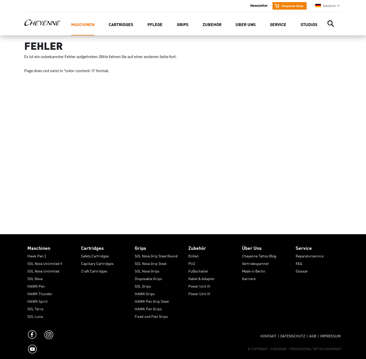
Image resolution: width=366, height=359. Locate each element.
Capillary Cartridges (97, 262)
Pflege (155, 24)
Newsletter (259, 5)
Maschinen (83, 24)
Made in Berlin (253, 270)
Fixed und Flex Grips (151, 315)
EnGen (193, 255)
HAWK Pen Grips (148, 308)
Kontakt (268, 335)
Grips (182, 24)
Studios (309, 24)
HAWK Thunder (39, 292)
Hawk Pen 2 (36, 255)
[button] (327, 5)
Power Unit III (199, 285)
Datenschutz (292, 335)
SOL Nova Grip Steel (150, 262)
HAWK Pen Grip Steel (152, 300)
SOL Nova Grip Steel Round (156, 255)
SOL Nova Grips (147, 270)
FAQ (299, 262)
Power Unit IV (199, 292)
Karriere (249, 277)
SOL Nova (34, 277)
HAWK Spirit (37, 300)
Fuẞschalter (198, 270)
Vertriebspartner (255, 262)
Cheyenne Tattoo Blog (259, 255)
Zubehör (212, 24)
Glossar (302, 270)
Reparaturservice (310, 255)
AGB (312, 335)
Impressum (330, 335)
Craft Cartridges (94, 270)
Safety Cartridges (95, 255)
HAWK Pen (36, 285)
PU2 (191, 262)
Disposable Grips (148, 277)
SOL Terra (35, 308)
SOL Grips (143, 285)
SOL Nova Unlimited (43, 270)
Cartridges (121, 24)
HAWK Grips (145, 292)
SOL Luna (35, 315)
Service (278, 24)
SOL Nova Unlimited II (44, 262)
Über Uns (245, 24)
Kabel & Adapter (201, 277)
